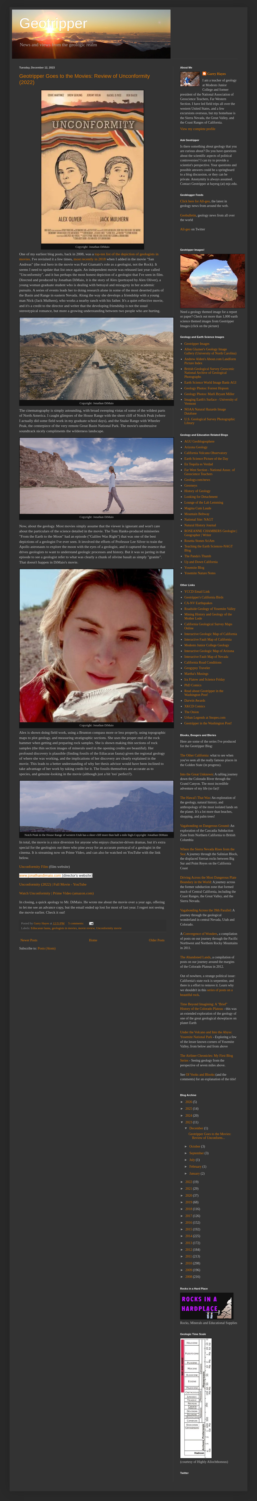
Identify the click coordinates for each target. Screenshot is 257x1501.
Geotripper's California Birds (204, 597)
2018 (189, 1209)
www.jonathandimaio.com (40, 875)
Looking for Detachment (201, 497)
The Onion (191, 712)
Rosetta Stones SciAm (199, 541)
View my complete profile (197, 129)
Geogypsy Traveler (197, 668)
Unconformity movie (109, 928)
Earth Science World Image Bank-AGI (210, 382)
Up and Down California (201, 562)
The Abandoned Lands (195, 957)
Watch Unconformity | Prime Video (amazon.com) (56, 893)
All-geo (185, 229)
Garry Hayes (216, 74)
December (196, 1128)
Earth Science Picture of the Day (206, 459)
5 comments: (76, 923)
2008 (189, 1277)
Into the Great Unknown (196, 774)
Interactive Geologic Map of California (210, 634)
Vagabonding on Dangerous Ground (204, 826)
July (192, 1160)
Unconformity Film (33, 866)
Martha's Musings (196, 674)
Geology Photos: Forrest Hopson (206, 388)
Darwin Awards (194, 700)
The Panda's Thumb (197, 556)
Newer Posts (28, 940)
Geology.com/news (197, 480)
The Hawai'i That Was (195, 798)
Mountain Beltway (197, 514)
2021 (189, 1188)
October (195, 1146)
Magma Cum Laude (197, 508)
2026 (189, 1102)
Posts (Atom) (46, 948)
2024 (189, 1115)
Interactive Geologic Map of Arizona (209, 651)
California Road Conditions (203, 662)
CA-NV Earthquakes (198, 603)
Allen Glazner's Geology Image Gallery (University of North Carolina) (210, 351)
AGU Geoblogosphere (199, 441)
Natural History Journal (200, 525)
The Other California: (194, 755)
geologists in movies (64, 928)
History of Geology (197, 491)
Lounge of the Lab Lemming (203, 502)
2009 (189, 1270)
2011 (189, 1256)
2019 (189, 1202)
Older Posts (157, 940)
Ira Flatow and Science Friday (204, 679)
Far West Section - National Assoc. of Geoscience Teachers (209, 472)
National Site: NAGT (198, 519)
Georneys (190, 485)
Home (93, 940)
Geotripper (53, 23)
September (196, 1153)
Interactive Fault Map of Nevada (206, 657)
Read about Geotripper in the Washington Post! (204, 693)
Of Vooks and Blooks (200, 1074)
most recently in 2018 (89, 259)
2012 (189, 1249)
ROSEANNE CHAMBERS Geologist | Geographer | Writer (210, 533)
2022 (189, 1182)
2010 (189, 1263)
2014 (189, 1236)
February (195, 1166)
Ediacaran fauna (40, 928)
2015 (189, 1229)
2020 (189, 1195)
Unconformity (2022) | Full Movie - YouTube (52, 884)
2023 (189, 1122)
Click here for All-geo (195, 201)
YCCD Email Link (197, 591)
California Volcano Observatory (205, 453)
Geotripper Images (197, 344)
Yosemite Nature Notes (200, 573)
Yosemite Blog (194, 567)
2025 (189, 1108)
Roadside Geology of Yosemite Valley (210, 609)
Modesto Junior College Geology (206, 645)
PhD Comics (193, 685)
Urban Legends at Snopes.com (205, 717)
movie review (86, 928)
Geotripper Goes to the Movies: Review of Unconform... (210, 1136)
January (195, 1173)
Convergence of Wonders (200, 934)
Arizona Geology (196, 447)
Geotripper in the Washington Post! (208, 723)
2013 (189, 1243)
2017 (189, 1216)
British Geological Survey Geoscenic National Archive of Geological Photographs (209, 373)
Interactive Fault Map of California (208, 639)
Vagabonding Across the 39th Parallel (205, 910)
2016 (189, 1222)
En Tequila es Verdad (198, 464)
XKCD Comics (194, 706)
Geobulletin (188, 215)
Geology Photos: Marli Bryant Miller (209, 394)
